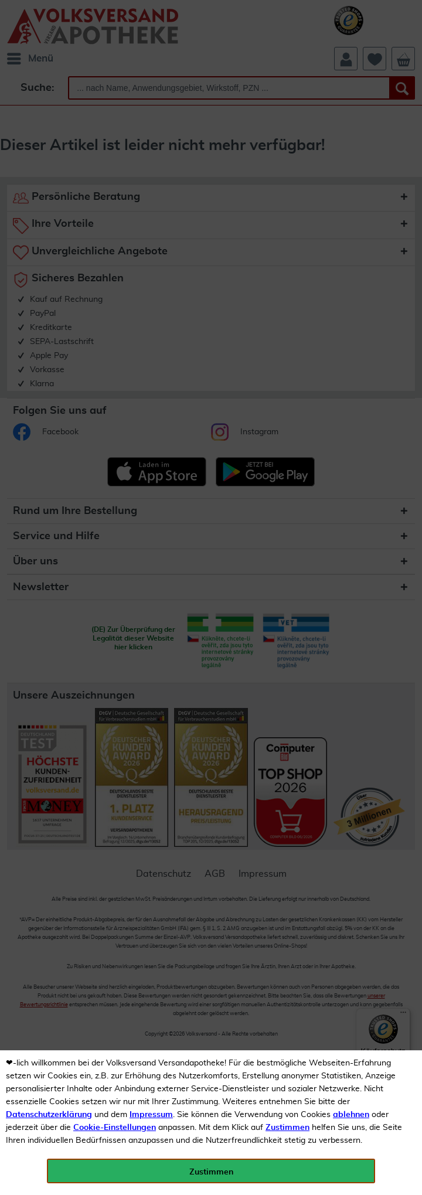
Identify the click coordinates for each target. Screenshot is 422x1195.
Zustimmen (287, 1127)
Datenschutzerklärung (49, 1115)
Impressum (151, 1115)
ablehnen (351, 1115)
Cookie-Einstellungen (114, 1127)
